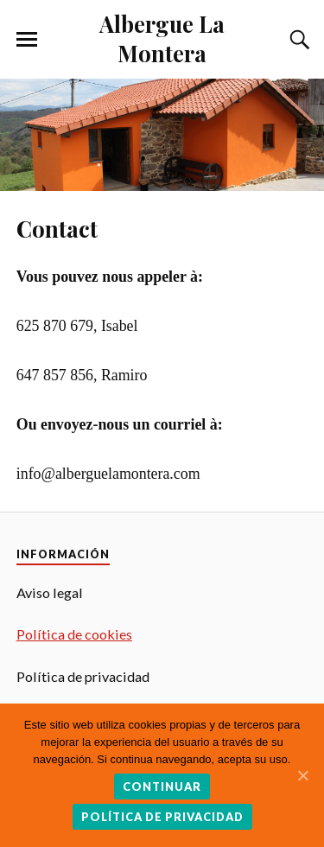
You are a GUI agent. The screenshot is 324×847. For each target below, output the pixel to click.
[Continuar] (302, 775)
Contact (57, 228)
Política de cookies (74, 634)
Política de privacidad (162, 817)
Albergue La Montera (162, 38)
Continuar (162, 786)
